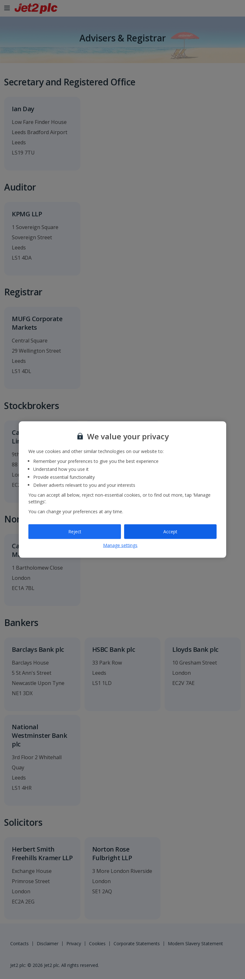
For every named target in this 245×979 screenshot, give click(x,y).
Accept (170, 532)
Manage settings (120, 545)
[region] (122, 489)
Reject (74, 532)
